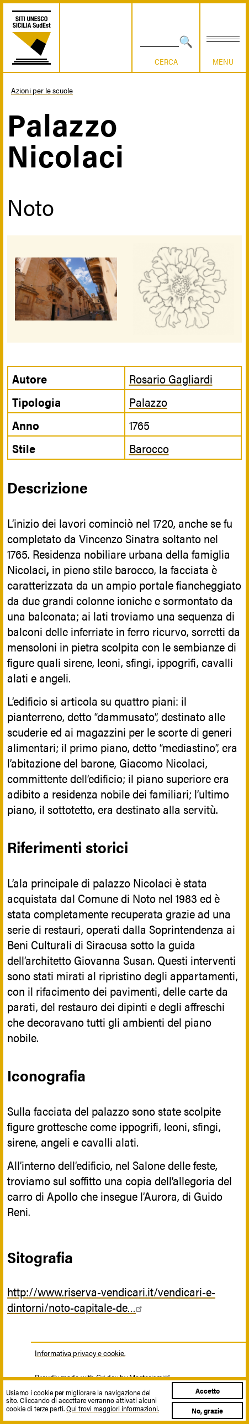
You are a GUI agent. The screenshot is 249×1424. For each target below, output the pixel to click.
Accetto (207, 1390)
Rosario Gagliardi (171, 378)
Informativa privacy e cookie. (80, 1352)
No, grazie (207, 1410)
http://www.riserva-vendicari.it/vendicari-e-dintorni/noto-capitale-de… (111, 1299)
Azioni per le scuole (42, 90)
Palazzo (148, 401)
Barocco (149, 448)
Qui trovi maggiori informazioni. (112, 1408)
